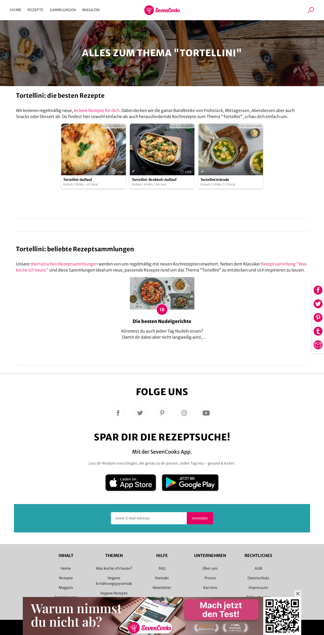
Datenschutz (258, 578)
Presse (210, 578)
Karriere (210, 587)
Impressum (258, 587)
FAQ (162, 568)
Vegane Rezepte (114, 593)
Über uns (210, 568)
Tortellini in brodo (214, 180)
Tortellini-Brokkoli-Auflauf (154, 180)
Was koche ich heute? (114, 568)
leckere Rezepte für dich (96, 110)
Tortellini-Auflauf (77, 180)
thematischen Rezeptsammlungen (64, 263)
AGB (258, 568)
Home (15, 10)
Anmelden (200, 518)
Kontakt (162, 578)
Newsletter (162, 587)
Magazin (91, 10)
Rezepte (35, 10)
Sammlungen (63, 10)
